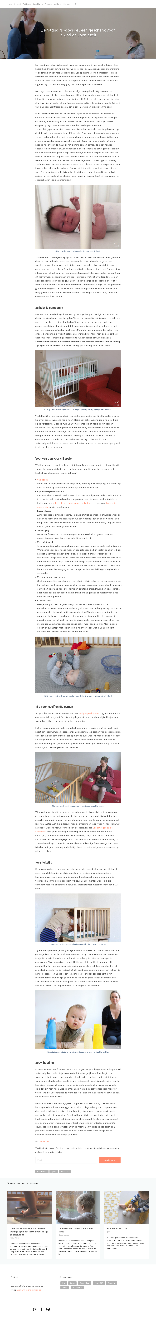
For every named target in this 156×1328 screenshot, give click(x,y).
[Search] (147, 4)
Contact (66, 4)
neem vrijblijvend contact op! (29, 1290)
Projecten (48, 4)
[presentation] (29, 1207)
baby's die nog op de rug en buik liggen (73, 503)
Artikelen (57, 4)
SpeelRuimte (38, 4)
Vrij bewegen (77, 1287)
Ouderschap (42, 1172)
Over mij (17, 4)
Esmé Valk (44, 1141)
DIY (63, 1283)
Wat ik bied (27, 4)
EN (76, 4)
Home (10, 4)
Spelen (53, 1172)
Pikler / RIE (65, 1172)
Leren (72, 1283)
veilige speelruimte (89, 713)
